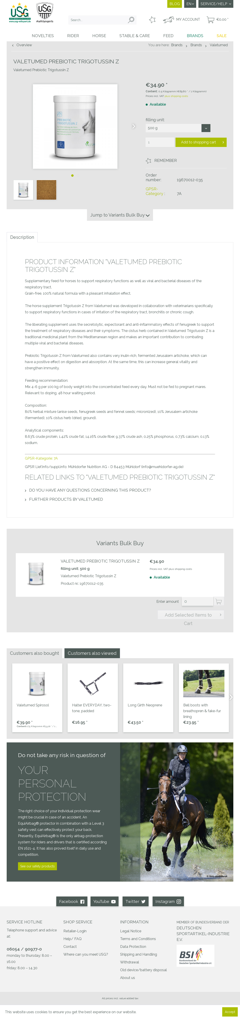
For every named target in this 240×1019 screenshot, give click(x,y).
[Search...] (103, 20)
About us (127, 978)
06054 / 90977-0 (24, 949)
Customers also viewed (92, 653)
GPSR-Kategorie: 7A (41, 458)
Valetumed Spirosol (33, 705)
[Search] (131, 20)
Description (22, 237)
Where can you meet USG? (85, 954)
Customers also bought (34, 653)
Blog (174, 4)
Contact (70, 947)
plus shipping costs (176, 96)
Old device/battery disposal (143, 970)
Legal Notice (130, 931)
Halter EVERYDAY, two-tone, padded (91, 708)
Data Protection (133, 947)
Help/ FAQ (72, 939)
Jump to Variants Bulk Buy (120, 215)
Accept (230, 1012)
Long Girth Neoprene (145, 705)
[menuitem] (103, 20)
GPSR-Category (154, 191)
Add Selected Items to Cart (193, 615)
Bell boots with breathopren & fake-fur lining (202, 711)
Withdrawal (129, 962)
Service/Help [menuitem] (214, 4)
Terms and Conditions (138, 939)
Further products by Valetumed (64, 499)
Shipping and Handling (138, 954)
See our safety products (37, 866)
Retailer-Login (75, 931)
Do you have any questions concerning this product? (88, 490)
